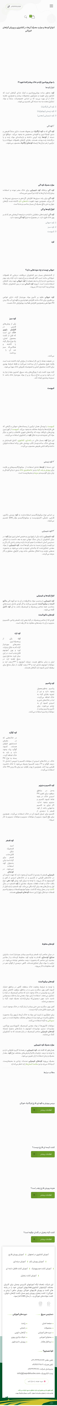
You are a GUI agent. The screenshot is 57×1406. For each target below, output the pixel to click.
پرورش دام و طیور (19, 1341)
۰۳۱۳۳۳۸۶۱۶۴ (16, 6)
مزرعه (36, 473)
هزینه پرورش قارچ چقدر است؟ (43, 1188)
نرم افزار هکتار (46, 1341)
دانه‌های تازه (24, 201)
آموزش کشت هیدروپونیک (41, 1268)
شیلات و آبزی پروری (18, 1337)
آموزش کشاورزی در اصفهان (38, 1254)
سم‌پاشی (50, 1020)
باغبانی (23, 1328)
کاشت (51, 889)
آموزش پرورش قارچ (16, 1254)
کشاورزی (21, 440)
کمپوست (50, 426)
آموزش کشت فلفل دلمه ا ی (17, 1268)
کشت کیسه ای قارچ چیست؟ (43, 1147)
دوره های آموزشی (45, 1332)
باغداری (28, 440)
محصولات (48, 1328)
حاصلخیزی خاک (25, 470)
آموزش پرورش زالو (36, 1261)
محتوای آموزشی (45, 1337)
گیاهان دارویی (20, 1332)
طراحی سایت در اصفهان (47, 1393)
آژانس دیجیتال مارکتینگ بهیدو (23, 1393)
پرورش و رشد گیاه (44, 470)
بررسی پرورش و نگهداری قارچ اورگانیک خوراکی (37, 1103)
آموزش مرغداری (19, 1261)
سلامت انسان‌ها (32, 1064)
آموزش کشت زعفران (28, 1275)
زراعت (23, 1323)
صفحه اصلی (47, 1323)
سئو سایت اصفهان (36, 1393)
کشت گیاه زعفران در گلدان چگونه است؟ (39, 1232)
